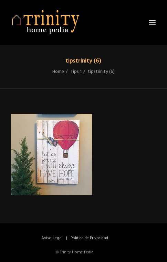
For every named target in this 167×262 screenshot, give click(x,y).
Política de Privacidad (89, 238)
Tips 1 (76, 71)
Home (58, 71)
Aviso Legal (52, 238)
